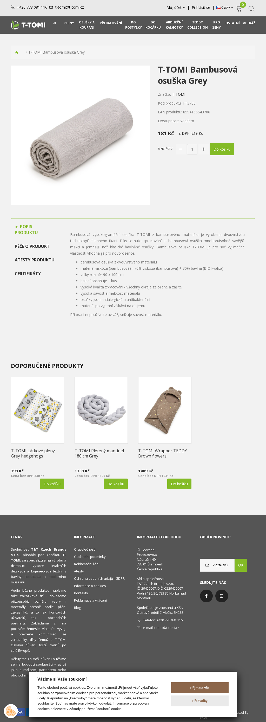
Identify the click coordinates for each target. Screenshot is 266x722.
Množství (165, 149)
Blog (77, 607)
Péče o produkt (32, 246)
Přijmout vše (200, 688)
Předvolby (200, 701)
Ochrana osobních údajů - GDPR (99, 578)
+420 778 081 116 (32, 7)
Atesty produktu (35, 260)
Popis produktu (26, 229)
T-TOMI (178, 94)
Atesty (79, 571)
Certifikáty (28, 273)
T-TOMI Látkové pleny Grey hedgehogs (33, 453)
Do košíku (222, 149)
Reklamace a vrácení (90, 600)
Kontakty (81, 593)
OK (240, 565)
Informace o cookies (90, 585)
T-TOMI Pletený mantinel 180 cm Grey (99, 453)
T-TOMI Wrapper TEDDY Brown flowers (162, 453)
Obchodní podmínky (90, 556)
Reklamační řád (86, 564)
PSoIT (204, 717)
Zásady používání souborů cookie (95, 709)
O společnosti (85, 549)
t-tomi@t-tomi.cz (69, 7)
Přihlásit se (201, 7)
